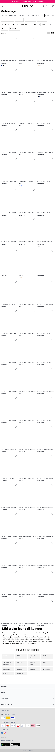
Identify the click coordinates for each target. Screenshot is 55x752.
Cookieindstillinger (27, 750)
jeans (27, 643)
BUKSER (19, 662)
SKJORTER (20, 674)
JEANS (5, 656)
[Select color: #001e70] (1, 65)
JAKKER (45, 656)
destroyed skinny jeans (25, 641)
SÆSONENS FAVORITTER (7, 663)
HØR (44, 662)
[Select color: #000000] (3, 65)
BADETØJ (32, 669)
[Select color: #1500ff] (20, 185)
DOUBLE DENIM (32, 663)
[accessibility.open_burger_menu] (2, 6)
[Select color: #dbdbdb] (38, 246)
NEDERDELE (46, 669)
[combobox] (7, 20)
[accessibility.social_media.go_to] (2, 733)
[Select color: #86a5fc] (21, 185)
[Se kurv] (53, 6)
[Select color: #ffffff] (40, 65)
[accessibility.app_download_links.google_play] (5, 746)
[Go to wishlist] (50, 6)
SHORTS (19, 669)
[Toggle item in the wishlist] (15, 38)
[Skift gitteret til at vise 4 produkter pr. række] (52, 33)
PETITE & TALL (32, 657)
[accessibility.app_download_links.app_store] (15, 746)
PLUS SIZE (6, 669)
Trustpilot (3, 737)
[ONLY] (27, 7)
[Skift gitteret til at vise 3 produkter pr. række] (49, 33)
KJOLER (5, 674)
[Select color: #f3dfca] (38, 65)
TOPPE (19, 656)
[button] (14, 28)
